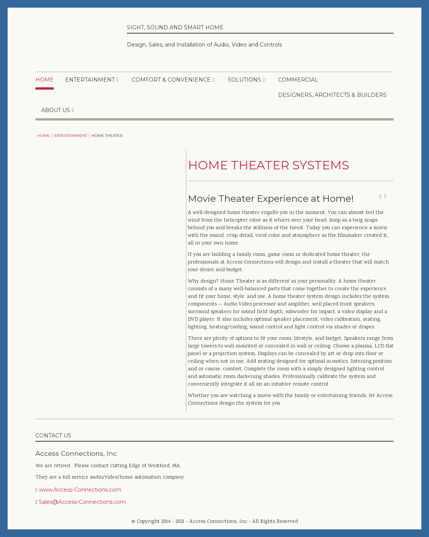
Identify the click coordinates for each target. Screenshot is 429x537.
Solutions (244, 79)
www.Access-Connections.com (80, 489)
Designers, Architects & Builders (332, 95)
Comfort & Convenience (171, 79)
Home (44, 79)
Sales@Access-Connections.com (82, 501)
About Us (55, 110)
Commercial (298, 79)
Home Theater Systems (268, 165)
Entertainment (90, 79)
